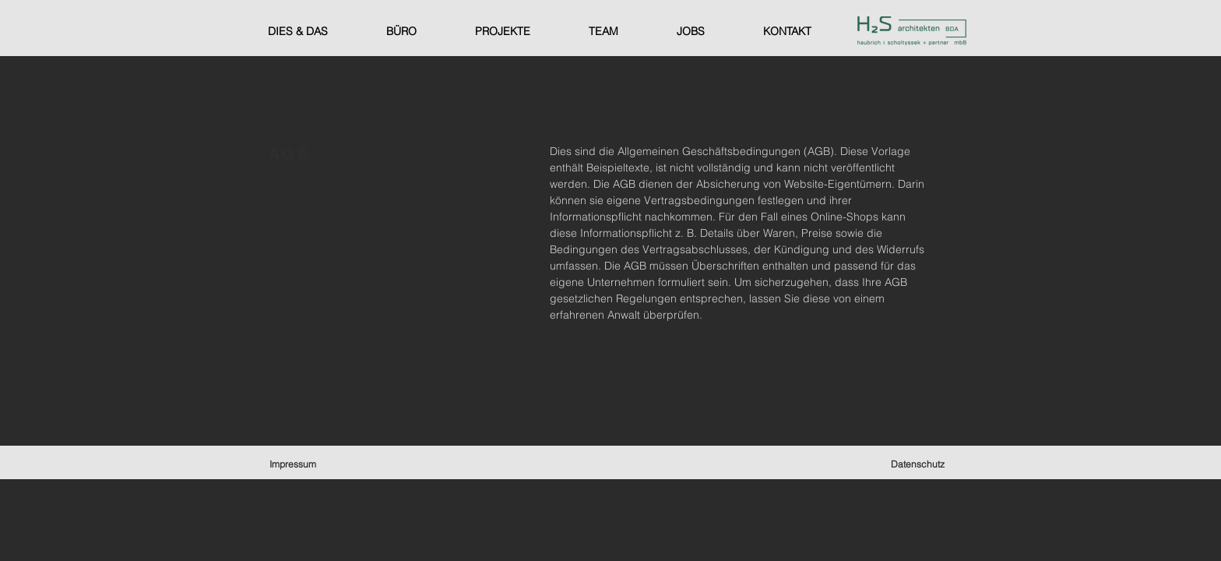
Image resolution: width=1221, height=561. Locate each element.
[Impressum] (294, 463)
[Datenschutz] (919, 463)
